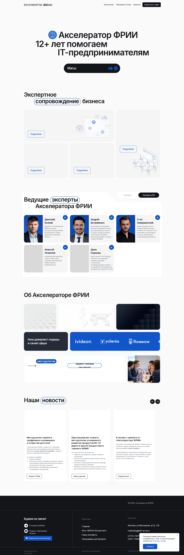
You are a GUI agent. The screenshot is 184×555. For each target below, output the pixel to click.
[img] (38, 4)
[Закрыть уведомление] (177, 535)
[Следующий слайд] (157, 401)
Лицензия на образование (91, 551)
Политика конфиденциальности (139, 551)
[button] (151, 4)
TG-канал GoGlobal (37, 526)
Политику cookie (158, 541)
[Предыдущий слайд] (152, 401)
